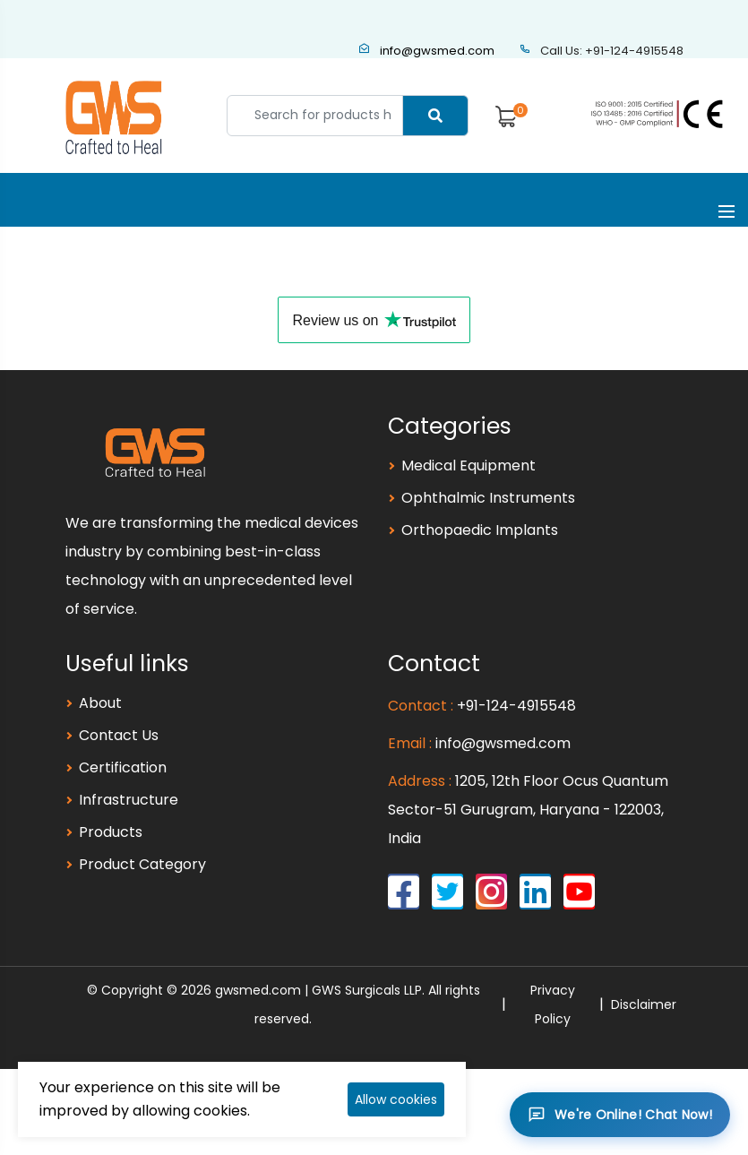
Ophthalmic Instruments (488, 497)
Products (110, 832)
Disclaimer (643, 1004)
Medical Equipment (468, 465)
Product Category (142, 864)
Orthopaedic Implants (479, 530)
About (100, 703)
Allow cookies (396, 1099)
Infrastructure (128, 799)
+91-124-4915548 (516, 705)
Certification (123, 767)
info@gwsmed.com (426, 50)
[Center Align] (435, 115)
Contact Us (119, 735)
